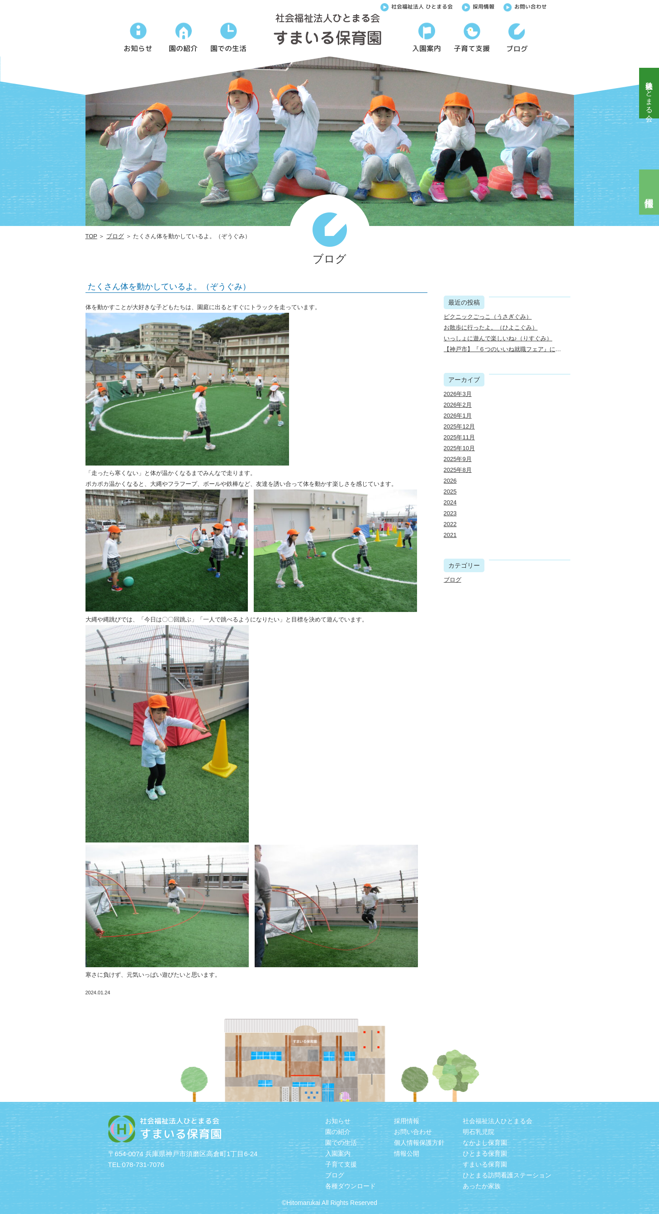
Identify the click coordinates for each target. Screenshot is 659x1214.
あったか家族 (482, 1186)
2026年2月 (458, 404)
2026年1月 (458, 415)
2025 (450, 491)
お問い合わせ (525, 6)
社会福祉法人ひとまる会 (649, 93)
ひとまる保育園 (485, 1153)
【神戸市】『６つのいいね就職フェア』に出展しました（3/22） (529, 349)
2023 (450, 513)
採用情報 (478, 6)
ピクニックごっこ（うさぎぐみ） (488, 316)
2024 (450, 502)
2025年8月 (458, 469)
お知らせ (338, 1121)
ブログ (115, 236)
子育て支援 (341, 1164)
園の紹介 (338, 1131)
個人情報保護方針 (419, 1142)
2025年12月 (459, 426)
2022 (450, 524)
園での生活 (341, 1142)
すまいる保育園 (485, 1164)
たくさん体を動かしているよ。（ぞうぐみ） (169, 286)
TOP (91, 236)
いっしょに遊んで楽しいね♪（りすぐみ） (498, 338)
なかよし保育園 (485, 1142)
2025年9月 (458, 459)
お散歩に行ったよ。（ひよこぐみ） (491, 327)
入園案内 (338, 1153)
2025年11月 (459, 437)
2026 (450, 480)
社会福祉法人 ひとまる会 (416, 6)
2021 (450, 535)
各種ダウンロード (350, 1186)
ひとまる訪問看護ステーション (507, 1175)
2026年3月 (458, 394)
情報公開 (406, 1153)
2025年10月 (459, 448)
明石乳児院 (478, 1131)
